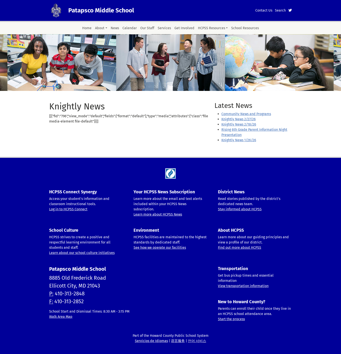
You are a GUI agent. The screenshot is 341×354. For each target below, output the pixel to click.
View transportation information (243, 286)
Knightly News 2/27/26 (238, 119)
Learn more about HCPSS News (158, 214)
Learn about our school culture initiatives (82, 253)
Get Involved (184, 28)
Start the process (231, 319)
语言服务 (178, 341)
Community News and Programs (246, 114)
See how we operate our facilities (160, 247)
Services (164, 28)
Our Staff (147, 28)
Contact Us (263, 10)
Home (87, 28)
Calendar (129, 28)
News (115, 28)
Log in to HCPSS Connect (68, 209)
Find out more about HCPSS (239, 247)
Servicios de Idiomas (151, 341)
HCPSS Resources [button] (211, 28)
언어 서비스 (197, 341)
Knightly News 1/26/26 (238, 140)
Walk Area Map (60, 317)
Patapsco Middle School (101, 10)
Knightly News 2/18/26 (238, 124)
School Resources (245, 28)
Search (280, 10)
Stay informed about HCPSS (240, 209)
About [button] (99, 28)
